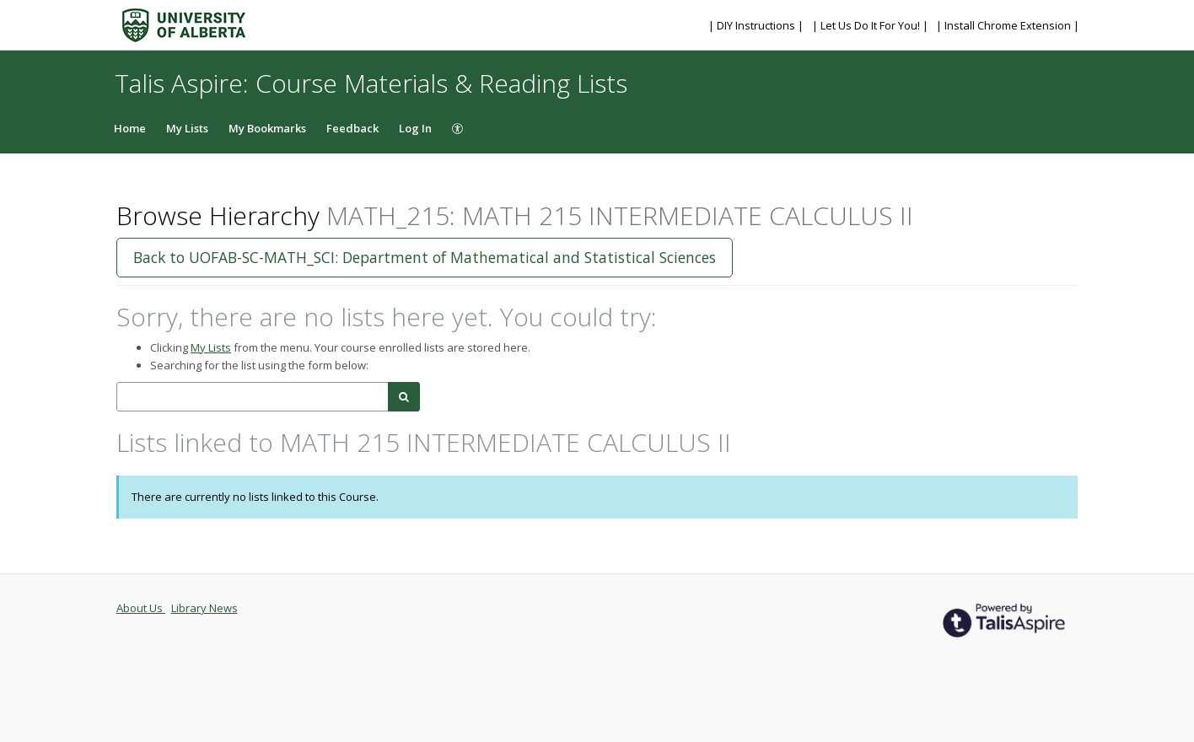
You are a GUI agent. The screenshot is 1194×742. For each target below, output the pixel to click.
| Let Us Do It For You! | (871, 25)
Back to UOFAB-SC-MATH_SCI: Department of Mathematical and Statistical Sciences (424, 257)
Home (130, 128)
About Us (140, 608)
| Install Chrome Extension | (1007, 25)
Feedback (352, 128)
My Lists (187, 128)
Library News (204, 608)
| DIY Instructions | (757, 25)
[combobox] (252, 396)
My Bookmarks (267, 128)
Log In (415, 128)
